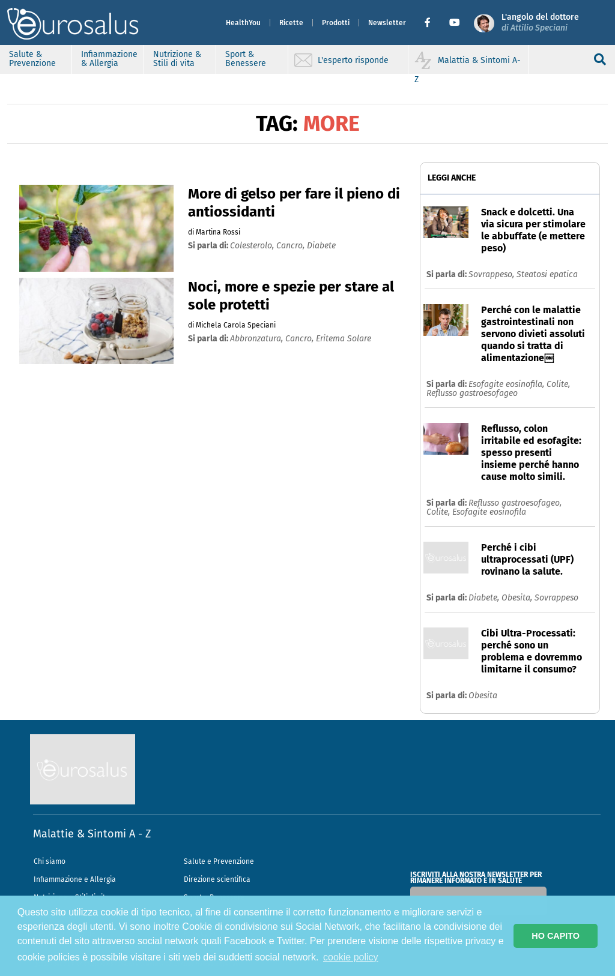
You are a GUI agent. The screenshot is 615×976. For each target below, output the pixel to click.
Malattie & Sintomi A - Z (92, 833)
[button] (432, 23)
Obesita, (518, 598)
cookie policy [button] (350, 957)
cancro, (291, 246)
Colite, (558, 384)
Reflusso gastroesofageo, (515, 503)
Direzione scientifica (217, 879)
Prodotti (336, 23)
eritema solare (343, 339)
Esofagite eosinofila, (507, 384)
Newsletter (387, 23)
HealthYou (243, 23)
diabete (321, 246)
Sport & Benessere (245, 58)
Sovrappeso (556, 598)
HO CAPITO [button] (556, 936)
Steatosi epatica (547, 274)
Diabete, (484, 598)
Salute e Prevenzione (219, 861)
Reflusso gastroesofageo (472, 393)
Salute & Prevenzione (32, 58)
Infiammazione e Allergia (75, 879)
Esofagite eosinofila (489, 512)
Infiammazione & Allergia (109, 58)
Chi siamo (49, 861)
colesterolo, (253, 246)
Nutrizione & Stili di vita (177, 58)
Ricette (291, 23)
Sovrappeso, (492, 274)
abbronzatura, (257, 339)
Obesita (482, 695)
